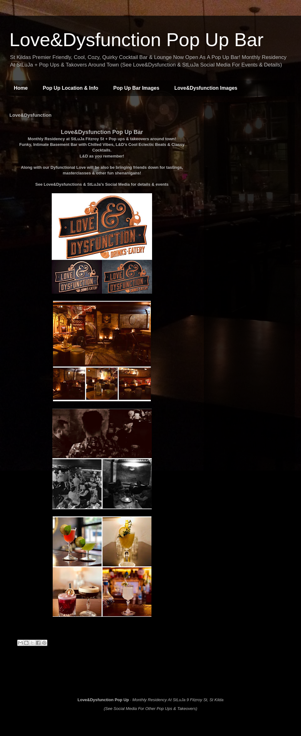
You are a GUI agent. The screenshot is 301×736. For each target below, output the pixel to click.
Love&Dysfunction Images (205, 88)
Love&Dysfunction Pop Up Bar (136, 39)
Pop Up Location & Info (70, 88)
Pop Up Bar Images (136, 88)
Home (21, 88)
